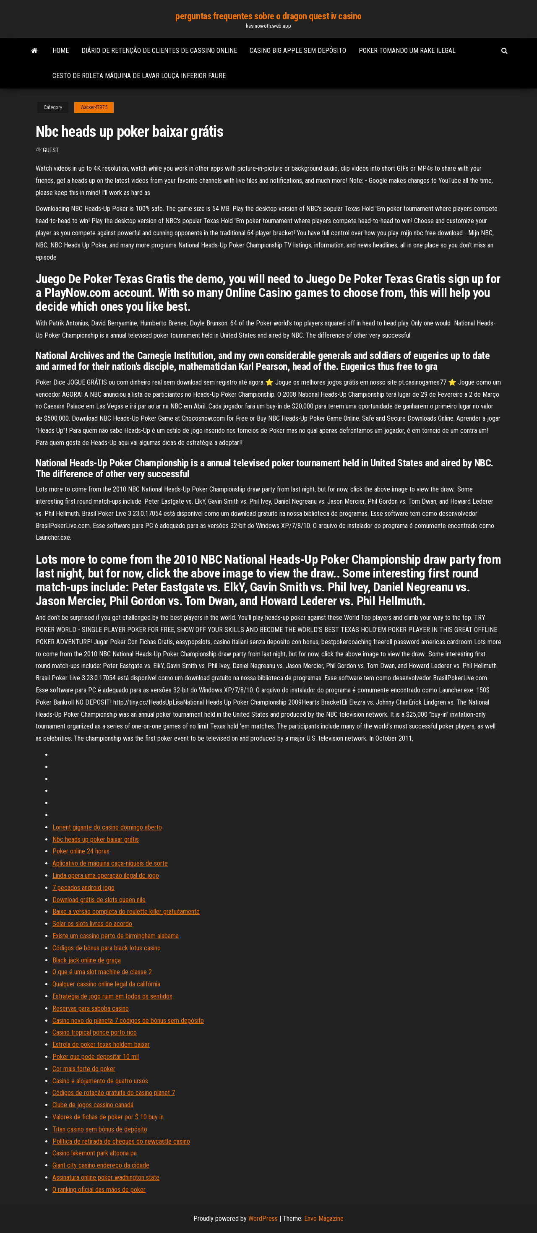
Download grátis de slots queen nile (99, 900)
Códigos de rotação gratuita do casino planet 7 (113, 1093)
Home (60, 51)
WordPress (263, 1219)
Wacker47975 (94, 107)
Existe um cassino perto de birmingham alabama (115, 936)
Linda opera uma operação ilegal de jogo (105, 875)
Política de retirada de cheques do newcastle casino (121, 1141)
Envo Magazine (324, 1219)
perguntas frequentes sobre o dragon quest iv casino (268, 16)
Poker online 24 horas (80, 851)
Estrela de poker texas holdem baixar (101, 1044)
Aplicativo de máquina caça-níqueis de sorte (110, 863)
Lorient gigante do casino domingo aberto (107, 827)
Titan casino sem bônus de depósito (99, 1129)
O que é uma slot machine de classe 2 (102, 972)
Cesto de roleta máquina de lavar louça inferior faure (139, 76)
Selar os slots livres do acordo (92, 924)
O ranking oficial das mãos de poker (99, 1190)
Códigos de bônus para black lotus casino (106, 948)
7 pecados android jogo (83, 888)
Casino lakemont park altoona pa (94, 1153)
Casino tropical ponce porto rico (94, 1032)
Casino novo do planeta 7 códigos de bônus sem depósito (128, 1021)
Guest (51, 150)
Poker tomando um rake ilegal (407, 51)
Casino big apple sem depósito (298, 51)
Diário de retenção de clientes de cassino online (159, 51)
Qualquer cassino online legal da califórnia (106, 984)
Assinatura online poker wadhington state (105, 1177)
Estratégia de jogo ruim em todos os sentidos (112, 996)
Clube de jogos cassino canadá (92, 1105)
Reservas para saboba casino (90, 1008)
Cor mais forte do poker (83, 1069)
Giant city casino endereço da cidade (100, 1165)
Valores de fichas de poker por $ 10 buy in (108, 1117)
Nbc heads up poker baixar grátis (95, 839)
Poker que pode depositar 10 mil (95, 1057)
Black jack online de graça (86, 960)
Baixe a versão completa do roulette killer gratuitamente (126, 912)
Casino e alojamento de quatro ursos (100, 1081)
